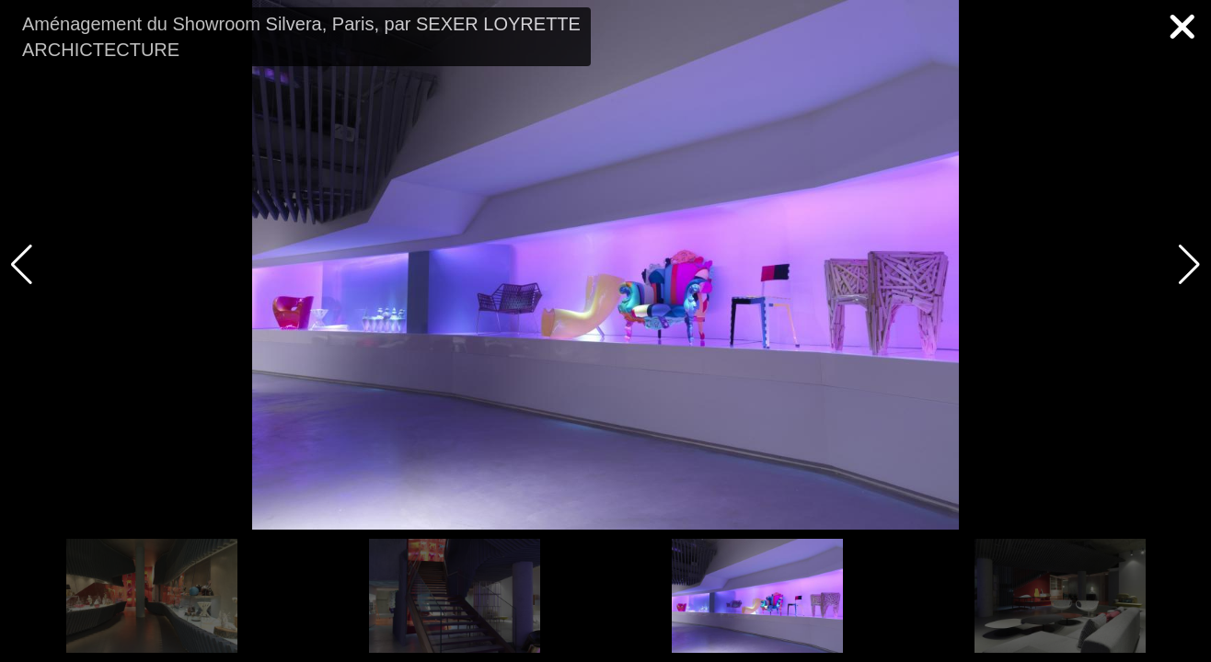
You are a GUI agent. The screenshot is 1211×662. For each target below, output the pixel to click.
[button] (1189, 265)
